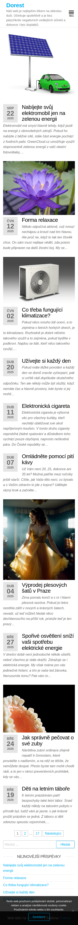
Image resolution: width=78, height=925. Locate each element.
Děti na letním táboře (46, 789)
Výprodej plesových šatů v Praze (44, 588)
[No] (73, 911)
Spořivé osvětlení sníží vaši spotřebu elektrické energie (48, 642)
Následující (53, 833)
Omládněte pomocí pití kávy (48, 459)
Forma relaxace (40, 220)
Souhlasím (39, 916)
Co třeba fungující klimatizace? (42, 313)
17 (37, 833)
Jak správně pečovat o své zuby (48, 740)
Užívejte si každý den (46, 361)
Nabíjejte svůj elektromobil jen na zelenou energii (43, 113)
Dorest (15, 5)
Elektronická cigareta (46, 406)
